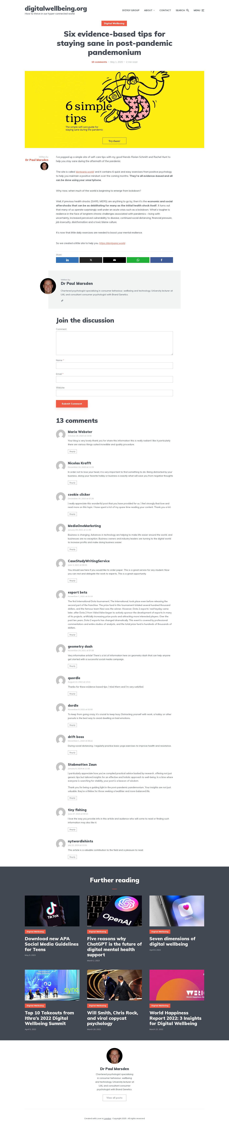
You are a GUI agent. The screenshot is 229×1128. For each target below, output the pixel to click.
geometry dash (80, 646)
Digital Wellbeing (114, 23)
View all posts (114, 1097)
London (107, 1118)
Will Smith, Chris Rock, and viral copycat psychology (112, 1018)
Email (59, 374)
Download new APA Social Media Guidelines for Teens (52, 944)
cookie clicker (79, 494)
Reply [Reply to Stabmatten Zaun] (72, 798)
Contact (165, 10)
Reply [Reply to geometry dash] (72, 666)
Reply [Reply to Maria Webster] (72, 451)
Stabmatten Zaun (82, 764)
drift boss (76, 737)
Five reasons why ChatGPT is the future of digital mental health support (114, 946)
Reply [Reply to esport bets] (72, 634)
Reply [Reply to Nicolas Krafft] (72, 482)
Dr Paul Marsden (77, 283)
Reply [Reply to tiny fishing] (72, 829)
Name (60, 360)
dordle (73, 705)
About (148, 10)
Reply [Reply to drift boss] (72, 752)
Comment (61, 329)
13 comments (99, 61)
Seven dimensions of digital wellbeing (172, 941)
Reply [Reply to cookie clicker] (72, 514)
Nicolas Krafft (79, 463)
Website (60, 387)
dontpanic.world (85, 171)
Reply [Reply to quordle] (72, 693)
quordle (74, 678)
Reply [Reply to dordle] (72, 725)
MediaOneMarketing (84, 526)
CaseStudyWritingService (89, 561)
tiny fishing (77, 810)
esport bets (77, 592)
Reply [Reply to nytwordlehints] (72, 857)
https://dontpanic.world (112, 243)
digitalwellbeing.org (56, 8)
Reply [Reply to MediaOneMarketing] (72, 549)
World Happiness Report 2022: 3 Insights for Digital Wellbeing (175, 1018)
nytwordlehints (80, 841)
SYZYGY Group (130, 10)
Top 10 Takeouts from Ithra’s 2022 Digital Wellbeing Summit (49, 1018)
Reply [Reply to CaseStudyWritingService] (72, 580)
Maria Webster (80, 432)
